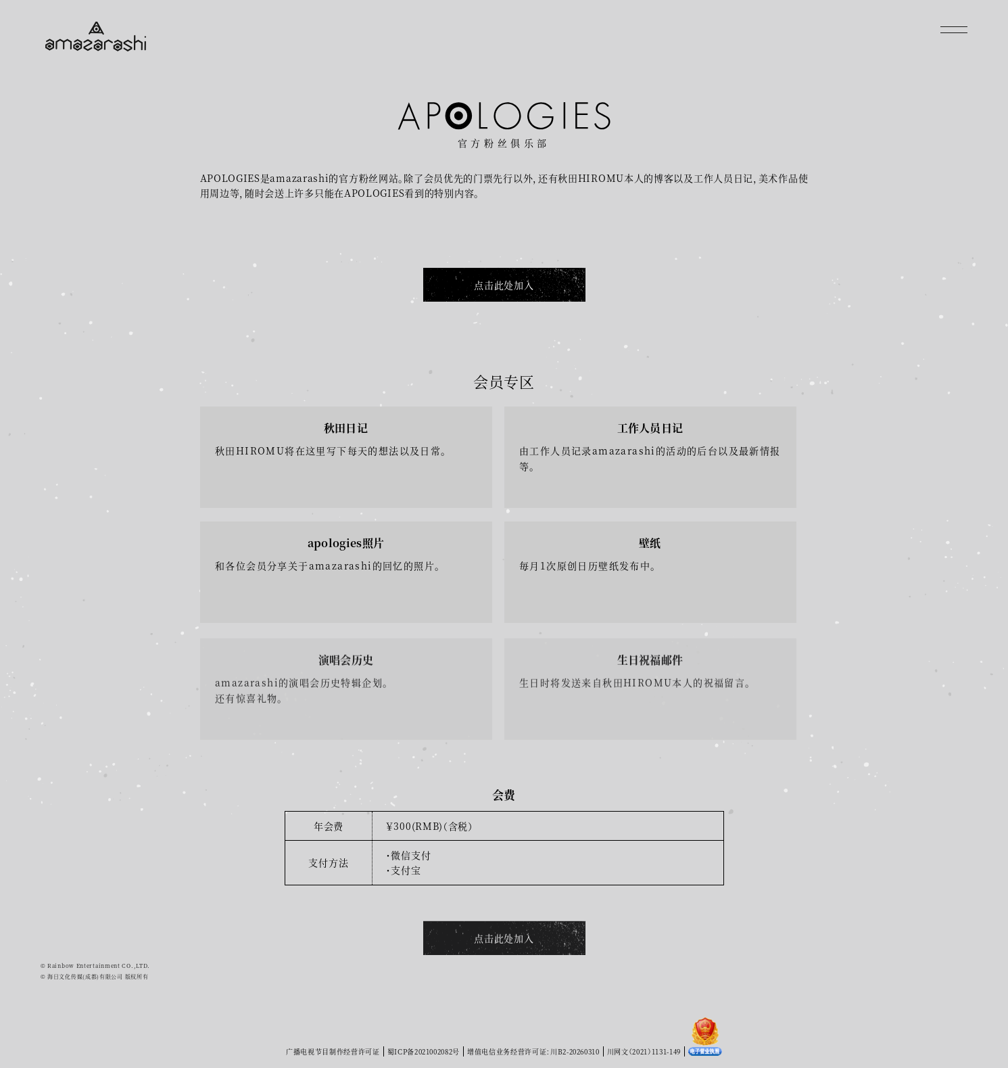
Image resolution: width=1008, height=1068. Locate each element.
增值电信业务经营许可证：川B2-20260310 (533, 1051)
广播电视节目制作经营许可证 (332, 1051)
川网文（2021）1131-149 (645, 1051)
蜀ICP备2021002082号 (423, 1051)
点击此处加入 (503, 285)
